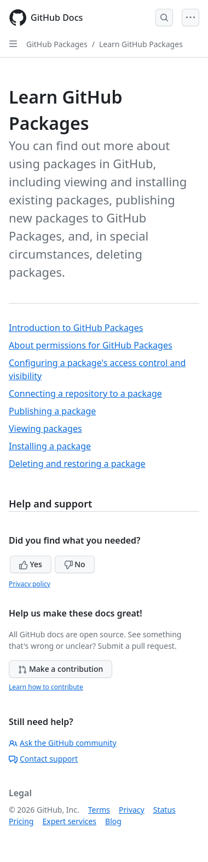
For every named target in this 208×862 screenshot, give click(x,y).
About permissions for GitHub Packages (90, 345)
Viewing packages (45, 429)
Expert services (69, 821)
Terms (99, 809)
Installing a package (50, 446)
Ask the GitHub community (63, 743)
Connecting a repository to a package (85, 393)
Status (164, 809)
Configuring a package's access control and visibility (97, 369)
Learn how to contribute (46, 687)
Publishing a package (52, 411)
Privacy (132, 809)
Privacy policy (29, 584)
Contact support (43, 758)
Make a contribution (60, 669)
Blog (113, 821)
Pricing (21, 821)
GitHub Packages (57, 44)
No (74, 564)
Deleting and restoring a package (77, 464)
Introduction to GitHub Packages (76, 328)
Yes (30, 564)
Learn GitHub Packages (141, 44)
